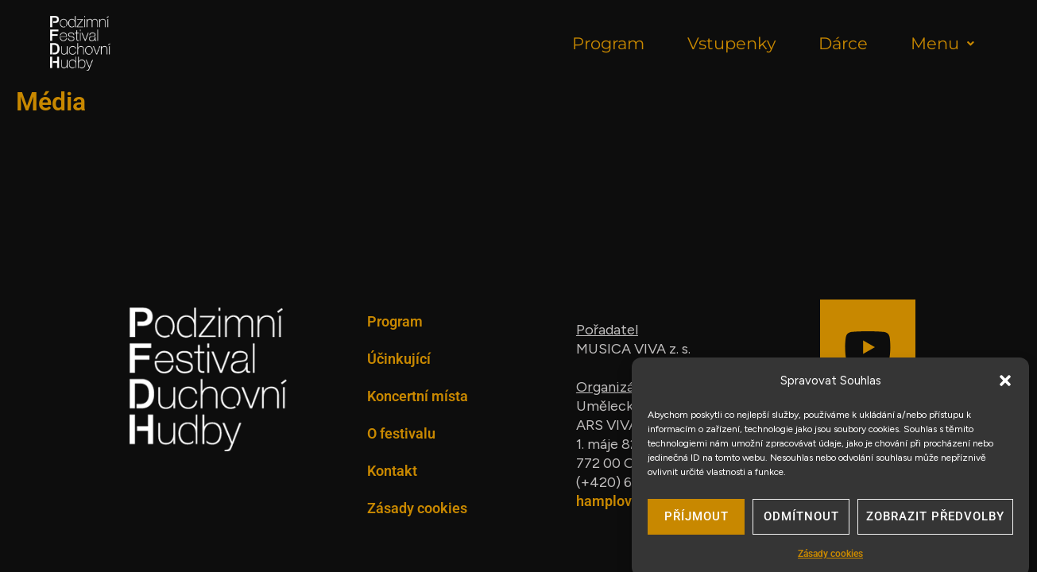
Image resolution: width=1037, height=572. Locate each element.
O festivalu (401, 433)
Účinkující (399, 358)
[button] (1005, 388)
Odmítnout (801, 525)
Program (608, 43)
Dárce (843, 43)
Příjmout (696, 525)
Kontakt (392, 470)
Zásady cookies (417, 508)
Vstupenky (731, 43)
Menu (942, 43)
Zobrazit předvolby (935, 525)
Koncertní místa (417, 396)
